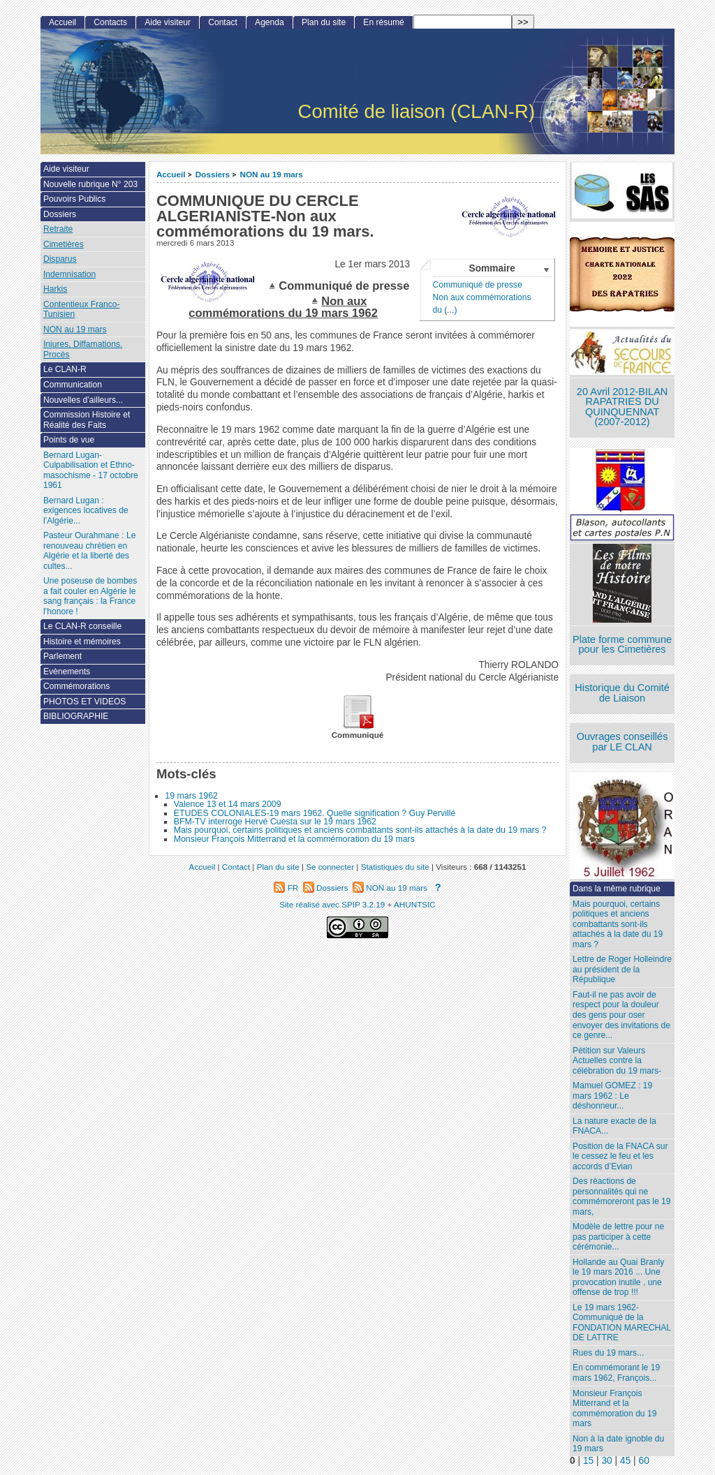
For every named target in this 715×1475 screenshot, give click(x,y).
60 (644, 1460)
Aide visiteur (168, 22)
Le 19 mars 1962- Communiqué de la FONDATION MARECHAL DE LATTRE (622, 1323)
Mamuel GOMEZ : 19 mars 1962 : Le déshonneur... (612, 1096)
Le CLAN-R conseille (82, 626)
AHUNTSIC (415, 904)
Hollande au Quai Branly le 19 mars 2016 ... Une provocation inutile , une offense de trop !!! (618, 1277)
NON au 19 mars (271, 174)
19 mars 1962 (191, 796)
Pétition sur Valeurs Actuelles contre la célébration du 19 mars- (617, 1061)
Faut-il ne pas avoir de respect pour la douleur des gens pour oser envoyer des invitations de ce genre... (621, 1015)
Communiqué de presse (477, 285)
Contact (222, 22)
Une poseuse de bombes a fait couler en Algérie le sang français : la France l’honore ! (90, 596)
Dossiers (213, 174)
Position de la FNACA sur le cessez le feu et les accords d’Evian (620, 1156)
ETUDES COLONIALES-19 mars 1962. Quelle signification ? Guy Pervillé (315, 813)
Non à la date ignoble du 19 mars (618, 1444)
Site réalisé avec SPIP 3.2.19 (332, 904)
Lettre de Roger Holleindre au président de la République (622, 969)
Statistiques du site (395, 866)
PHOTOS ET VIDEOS (84, 701)
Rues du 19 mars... (608, 1353)
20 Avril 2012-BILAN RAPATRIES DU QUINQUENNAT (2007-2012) (622, 407)
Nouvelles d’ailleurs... (83, 400)
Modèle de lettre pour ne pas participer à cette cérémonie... (618, 1237)
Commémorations (76, 686)
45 (625, 1460)
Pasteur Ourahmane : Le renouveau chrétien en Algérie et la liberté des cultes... (89, 551)
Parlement (62, 656)
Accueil (171, 174)
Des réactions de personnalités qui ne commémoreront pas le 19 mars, (621, 1196)
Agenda (269, 22)
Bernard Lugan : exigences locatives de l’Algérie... (85, 511)
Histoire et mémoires (82, 641)
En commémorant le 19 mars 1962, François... (616, 1373)
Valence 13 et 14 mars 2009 (227, 804)
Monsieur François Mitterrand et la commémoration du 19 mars (294, 839)
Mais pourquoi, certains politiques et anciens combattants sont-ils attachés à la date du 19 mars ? (360, 830)
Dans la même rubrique (617, 889)
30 (606, 1460)
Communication (72, 385)
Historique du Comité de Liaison (622, 693)
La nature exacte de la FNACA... (614, 1126)
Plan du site (324, 22)
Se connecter (330, 866)
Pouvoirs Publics (74, 199)
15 (588, 1460)
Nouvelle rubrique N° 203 (90, 184)
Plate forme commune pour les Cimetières (622, 645)
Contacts (110, 22)
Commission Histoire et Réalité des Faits (86, 420)
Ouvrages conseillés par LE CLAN (622, 742)
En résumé (383, 22)
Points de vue (68, 440)
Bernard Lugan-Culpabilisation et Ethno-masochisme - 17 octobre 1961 (90, 470)
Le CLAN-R (65, 369)
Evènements (66, 671)
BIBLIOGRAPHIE (75, 716)
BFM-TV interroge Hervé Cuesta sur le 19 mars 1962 (275, 822)
